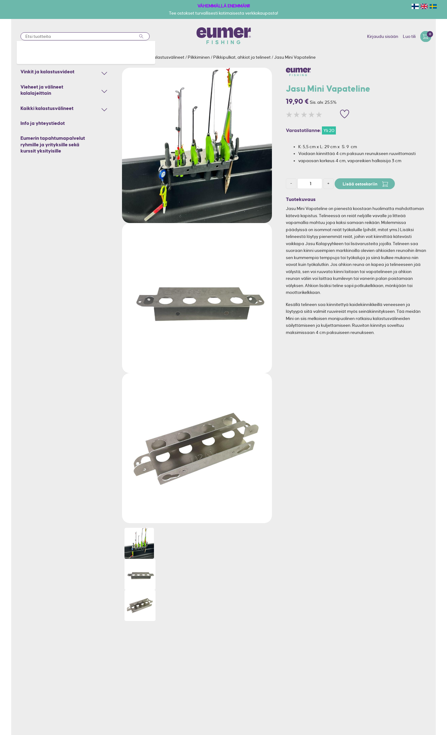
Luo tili (409, 36)
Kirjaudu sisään (382, 36)
